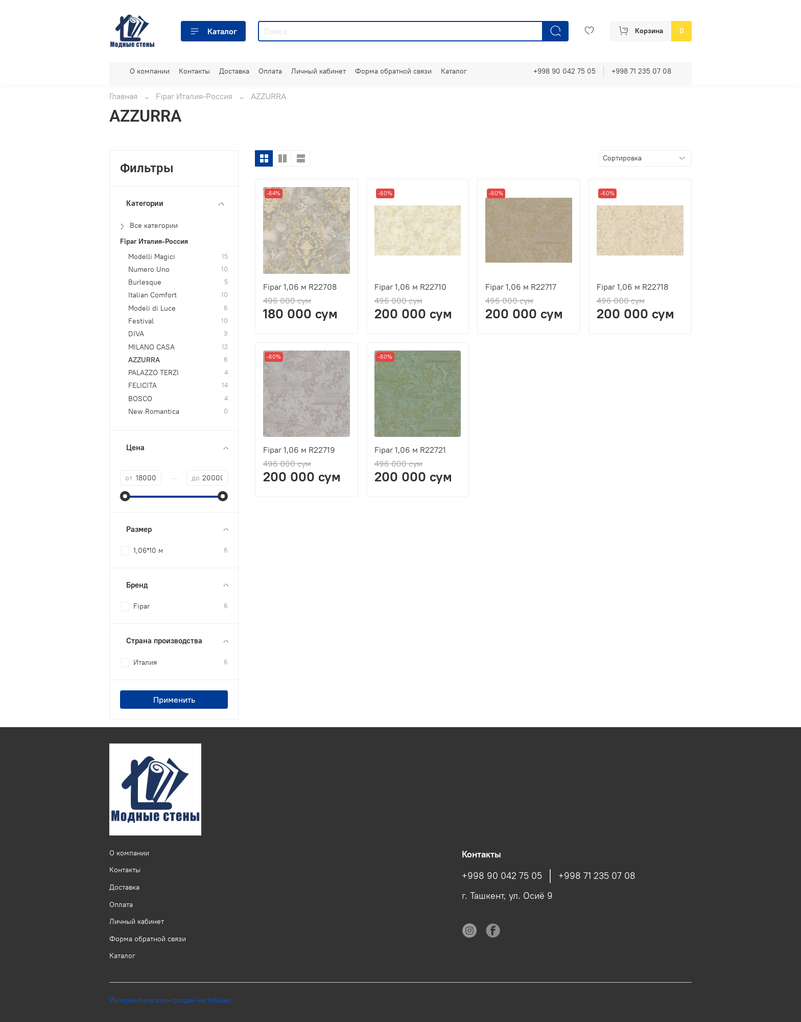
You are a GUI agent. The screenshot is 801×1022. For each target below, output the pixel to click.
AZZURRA (144, 360)
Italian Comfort (152, 295)
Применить (174, 699)
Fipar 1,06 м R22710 (410, 287)
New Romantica (153, 411)
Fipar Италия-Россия (194, 96)
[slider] (125, 496)
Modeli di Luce (152, 308)
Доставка (234, 71)
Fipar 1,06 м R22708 (300, 287)
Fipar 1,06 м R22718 (632, 287)
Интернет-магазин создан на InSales (170, 1000)
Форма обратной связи (393, 71)
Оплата (270, 71)
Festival (141, 321)
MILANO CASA (151, 347)
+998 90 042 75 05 (564, 71)
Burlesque (144, 282)
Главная (123, 96)
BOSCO (140, 398)
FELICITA (142, 385)
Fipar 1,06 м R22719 (299, 450)
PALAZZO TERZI (153, 372)
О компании (150, 71)
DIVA (136, 334)
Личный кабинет (318, 71)
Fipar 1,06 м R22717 (520, 287)
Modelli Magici (151, 256)
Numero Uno (149, 269)
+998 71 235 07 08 (641, 71)
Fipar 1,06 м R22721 (410, 450)
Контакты (194, 71)
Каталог (213, 31)
